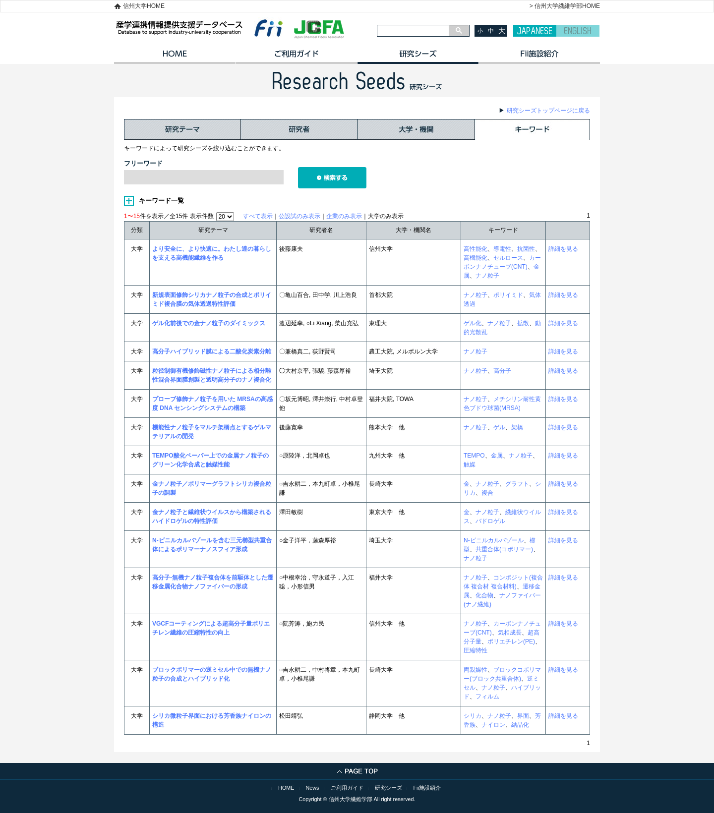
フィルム (487, 696)
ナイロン (493, 724)
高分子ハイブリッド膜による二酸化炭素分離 (211, 351)
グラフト (517, 483)
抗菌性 (526, 248)
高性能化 (475, 248)
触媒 (470, 464)
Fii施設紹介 (427, 788)
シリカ (472, 715)
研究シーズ (417, 57)
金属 (497, 455)
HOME (175, 57)
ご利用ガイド (296, 57)
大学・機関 (416, 129)
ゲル (499, 427)
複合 (487, 492)
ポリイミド (508, 294)
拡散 (523, 323)
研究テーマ (182, 129)
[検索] (413, 30)
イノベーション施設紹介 (539, 57)
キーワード (532, 129)
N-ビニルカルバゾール (494, 540)
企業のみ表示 (344, 216)
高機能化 (475, 257)
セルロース (508, 257)
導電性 (502, 248)
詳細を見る (563, 248)
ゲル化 (472, 323)
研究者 (299, 129)
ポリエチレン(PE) (511, 641)
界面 (523, 715)
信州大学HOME (144, 5)
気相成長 (510, 632)
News (312, 788)
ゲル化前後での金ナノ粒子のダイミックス (208, 323)
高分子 (502, 370)
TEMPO (474, 455)
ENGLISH (577, 31)
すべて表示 (258, 216)
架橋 (517, 427)
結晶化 (520, 724)
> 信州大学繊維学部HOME (565, 5)
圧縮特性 (475, 650)
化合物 (484, 595)
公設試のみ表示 (299, 216)
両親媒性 (475, 669)
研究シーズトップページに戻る (548, 110)
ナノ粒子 (487, 275)
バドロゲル (490, 521)
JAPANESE (534, 31)
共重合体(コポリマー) (504, 549)
